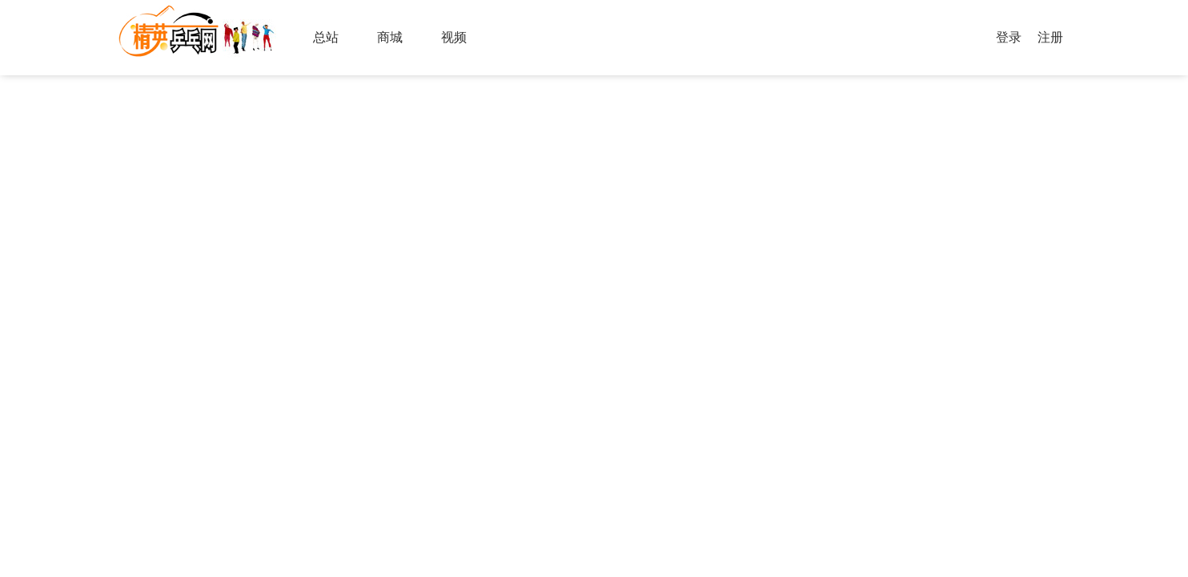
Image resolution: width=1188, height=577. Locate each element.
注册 (1050, 37)
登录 (1008, 37)
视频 (454, 37)
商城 (390, 37)
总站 (326, 37)
